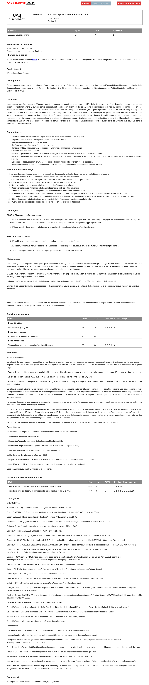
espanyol (105, 3)
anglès (95, 3)
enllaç (34, 60)
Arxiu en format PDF (129, 3)
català (86, 3)
